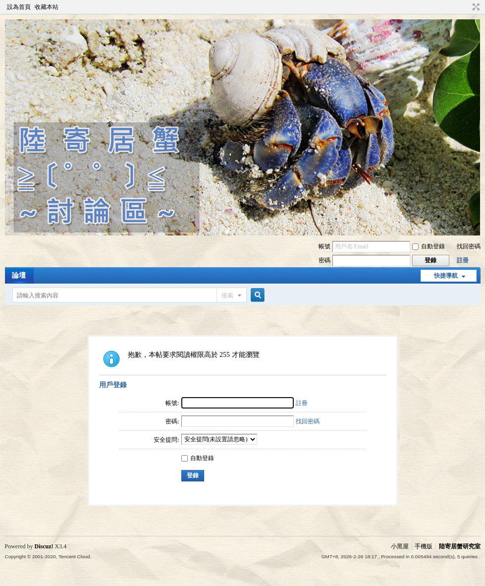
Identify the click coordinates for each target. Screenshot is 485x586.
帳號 (324, 246)
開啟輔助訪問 (466, 6)
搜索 (227, 295)
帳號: (172, 403)
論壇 (19, 275)
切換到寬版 (475, 6)
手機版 (423, 546)
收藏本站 (46, 6)
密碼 (324, 260)
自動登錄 (428, 246)
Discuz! (44, 546)
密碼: (172, 421)
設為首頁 (19, 6)
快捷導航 (446, 275)
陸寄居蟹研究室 (460, 546)
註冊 (463, 260)
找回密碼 (469, 246)
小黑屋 (400, 546)
